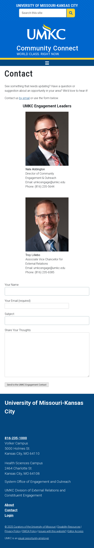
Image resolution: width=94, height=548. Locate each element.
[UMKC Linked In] (39, 424)
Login (9, 515)
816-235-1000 (16, 438)
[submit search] (71, 13)
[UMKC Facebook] (6, 424)
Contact (11, 510)
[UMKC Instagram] (22, 424)
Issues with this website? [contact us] (52, 531)
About (9, 505)
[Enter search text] (42, 13)
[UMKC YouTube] (31, 424)
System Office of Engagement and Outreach (38, 482)
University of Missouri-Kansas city (47, 5)
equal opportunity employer (33, 538)
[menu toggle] (47, 63)
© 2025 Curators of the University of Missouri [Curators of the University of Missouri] (30, 526)
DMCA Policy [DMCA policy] (29, 531)
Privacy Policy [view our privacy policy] (13, 531)
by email (24, 98)
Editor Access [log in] (75, 531)
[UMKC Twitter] (14, 424)
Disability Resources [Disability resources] (68, 526)
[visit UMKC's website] (46, 33)
